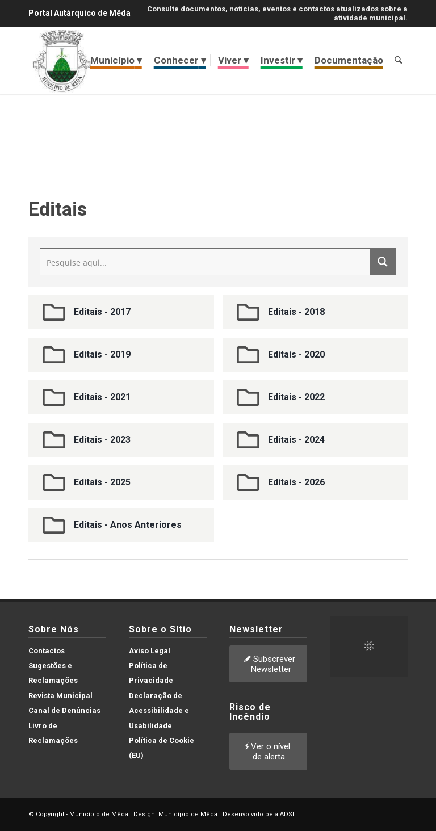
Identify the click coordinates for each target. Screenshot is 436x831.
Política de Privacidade (151, 673)
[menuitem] (116, 60)
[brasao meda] (61, 60)
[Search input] (205, 261)
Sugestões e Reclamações (53, 673)
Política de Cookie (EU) (161, 747)
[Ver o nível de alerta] (268, 751)
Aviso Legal (149, 651)
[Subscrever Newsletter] (270, 663)
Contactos (46, 651)
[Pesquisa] (398, 60)
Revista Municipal (60, 695)
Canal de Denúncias (64, 710)
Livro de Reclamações (53, 733)
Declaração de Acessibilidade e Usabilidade (159, 710)
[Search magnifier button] (383, 262)
